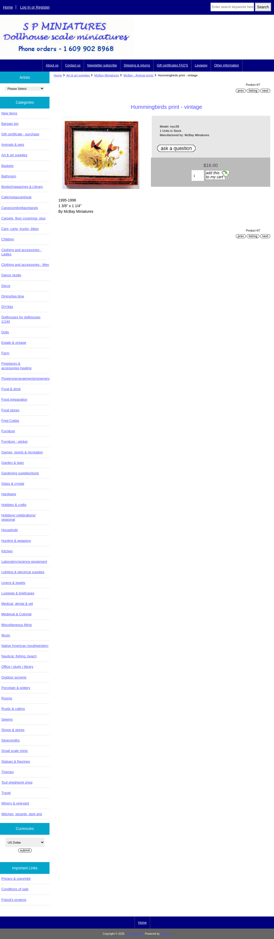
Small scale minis (14, 751)
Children (7, 239)
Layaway (201, 65)
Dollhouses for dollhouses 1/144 (20, 319)
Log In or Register (35, 7)
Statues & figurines (15, 761)
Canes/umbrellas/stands (19, 208)
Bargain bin (10, 124)
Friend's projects (13, 900)
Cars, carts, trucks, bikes (20, 229)
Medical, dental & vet (17, 604)
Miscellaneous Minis (16, 625)
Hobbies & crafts (13, 505)
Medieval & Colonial (16, 614)
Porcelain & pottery (15, 688)
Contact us (72, 65)
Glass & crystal (12, 484)
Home (8, 7)
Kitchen (7, 551)
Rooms (6, 698)
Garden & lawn (12, 463)
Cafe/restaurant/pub (16, 197)
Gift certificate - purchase (20, 134)
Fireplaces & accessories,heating (16, 366)
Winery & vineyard (15, 803)
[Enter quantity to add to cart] (198, 175)
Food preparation (14, 399)
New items (9, 113)
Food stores (10, 410)
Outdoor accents (13, 677)
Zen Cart (166, 933)
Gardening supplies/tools (20, 473)
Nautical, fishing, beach (19, 656)
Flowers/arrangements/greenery (25, 379)
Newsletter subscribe (102, 65)
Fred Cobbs (10, 421)
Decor (5, 286)
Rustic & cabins (13, 709)
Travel (6, 793)
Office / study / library (17, 667)
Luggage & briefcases (17, 593)
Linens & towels (13, 583)
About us (52, 65)
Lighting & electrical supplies (22, 572)
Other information (226, 65)
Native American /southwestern (24, 646)
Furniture (8, 431)
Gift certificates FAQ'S (172, 65)
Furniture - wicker (14, 441)
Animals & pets (12, 145)
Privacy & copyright (16, 879)
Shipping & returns (137, 65)
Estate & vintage (13, 343)
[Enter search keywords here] (232, 7)
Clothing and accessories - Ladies (21, 252)
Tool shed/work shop (16, 782)
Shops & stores (12, 730)
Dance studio (11, 275)
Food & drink (11, 389)
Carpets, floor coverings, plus (23, 218)
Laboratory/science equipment (24, 562)
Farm (5, 353)
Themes (7, 772)
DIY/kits (7, 307)
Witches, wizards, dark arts (21, 814)
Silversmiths (10, 740)
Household (9, 530)
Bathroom (8, 176)
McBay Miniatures (106, 75)
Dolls (5, 332)
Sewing (7, 719)
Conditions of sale (14, 889)
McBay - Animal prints (138, 75)
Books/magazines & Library (22, 187)
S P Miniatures (134, 933)
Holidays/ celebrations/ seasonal (18, 517)
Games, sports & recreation (22, 452)
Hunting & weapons (16, 541)
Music (5, 635)
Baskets (7, 166)
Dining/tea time (12, 296)
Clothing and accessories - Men (25, 265)
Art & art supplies (78, 75)
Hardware (8, 494)
